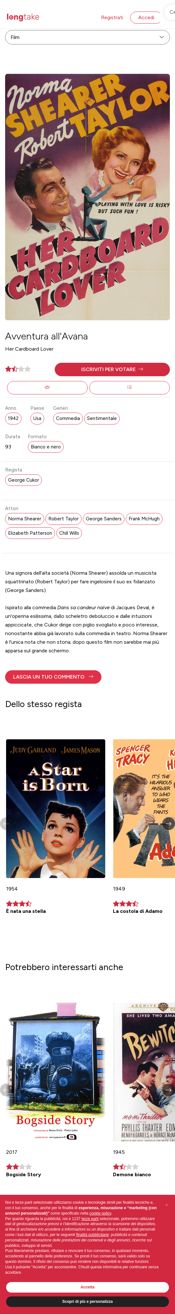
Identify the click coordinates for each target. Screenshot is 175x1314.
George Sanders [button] (104, 519)
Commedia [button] (68, 418)
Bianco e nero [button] (46, 447)
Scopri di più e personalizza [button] (87, 1301)
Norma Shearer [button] (24, 519)
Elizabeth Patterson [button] (30, 533)
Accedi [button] (146, 17)
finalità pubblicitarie (92, 1234)
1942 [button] (13, 418)
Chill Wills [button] (69, 533)
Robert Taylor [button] (63, 519)
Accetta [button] (87, 1287)
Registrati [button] (112, 17)
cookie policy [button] (100, 1213)
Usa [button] (37, 418)
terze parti (90, 1219)
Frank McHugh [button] (144, 519)
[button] (112, 369)
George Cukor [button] (23, 480)
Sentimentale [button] (102, 418)
